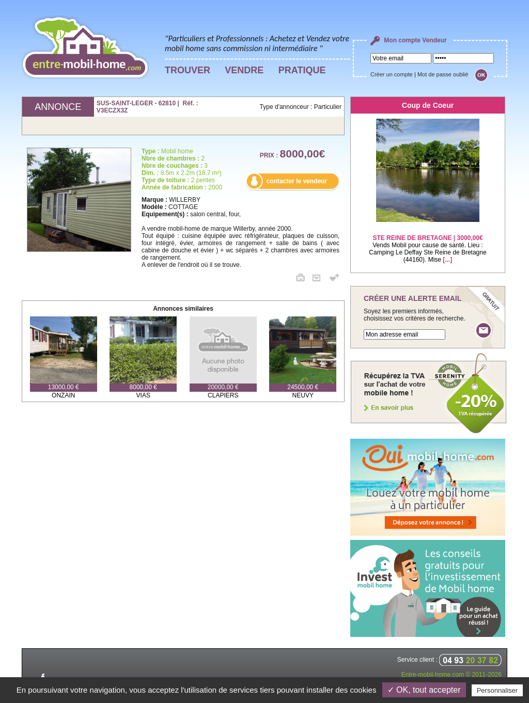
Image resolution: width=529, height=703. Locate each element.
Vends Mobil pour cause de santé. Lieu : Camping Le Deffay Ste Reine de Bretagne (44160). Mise (427, 242)
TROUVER (187, 70)
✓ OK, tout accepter (424, 689)
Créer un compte (391, 74)
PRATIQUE (302, 70)
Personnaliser (497, 690)
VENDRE (244, 70)
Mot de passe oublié (442, 74)
